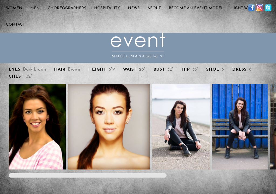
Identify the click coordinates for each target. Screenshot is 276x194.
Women (14, 8)
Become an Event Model (196, 8)
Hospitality (107, 8)
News (134, 8)
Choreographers (67, 8)
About (154, 8)
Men (35, 8)
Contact (15, 25)
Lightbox (241, 8)
